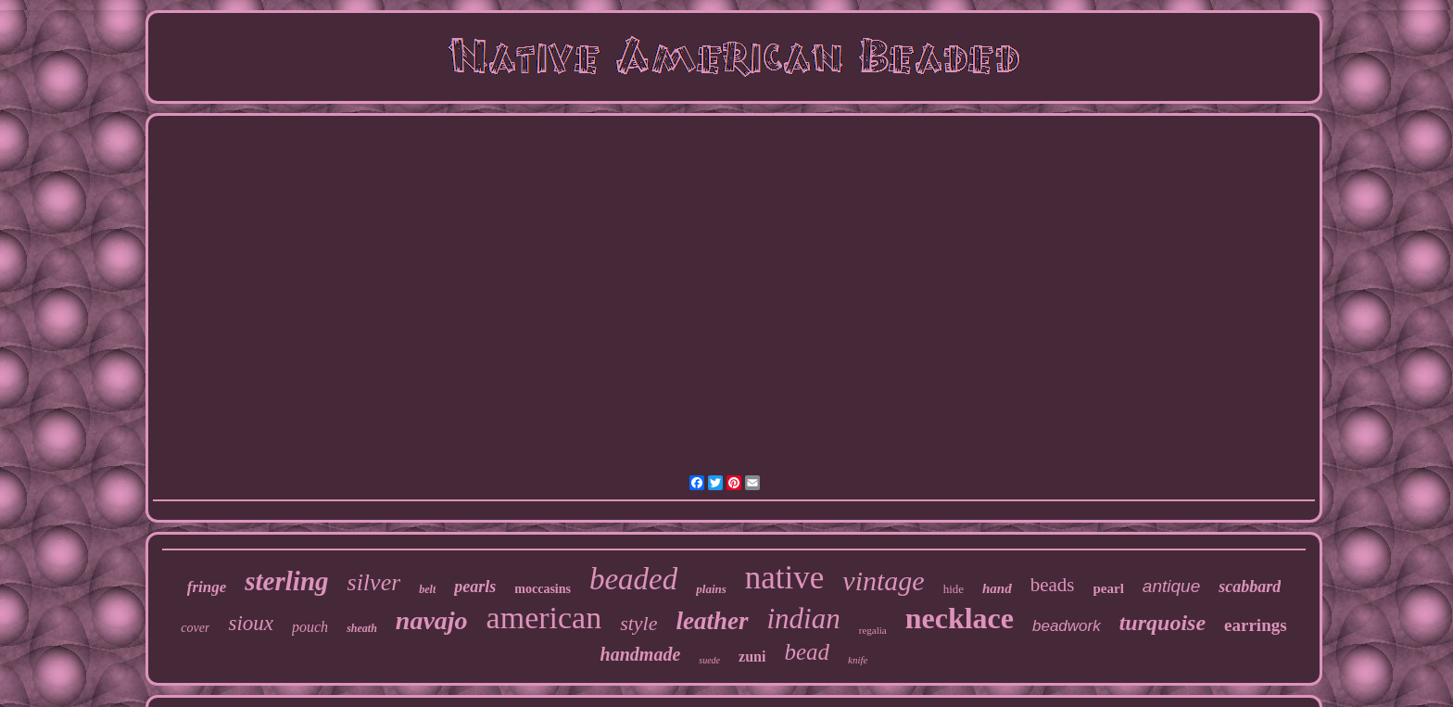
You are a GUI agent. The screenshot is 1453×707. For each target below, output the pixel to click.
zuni (752, 656)
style (638, 623)
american (544, 617)
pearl (1108, 588)
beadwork (1066, 626)
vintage (883, 580)
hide (953, 589)
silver (374, 582)
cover (195, 628)
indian (803, 618)
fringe (207, 587)
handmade (640, 654)
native (785, 578)
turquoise (1162, 623)
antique (1171, 586)
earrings (1255, 625)
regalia (873, 630)
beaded (633, 579)
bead (806, 651)
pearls (475, 586)
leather (712, 621)
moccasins (542, 589)
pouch (310, 627)
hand (997, 588)
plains (711, 589)
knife (857, 659)
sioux (250, 623)
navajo (432, 620)
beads (1052, 585)
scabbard (1250, 586)
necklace (959, 618)
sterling (286, 581)
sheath (362, 628)
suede (709, 660)
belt (427, 589)
